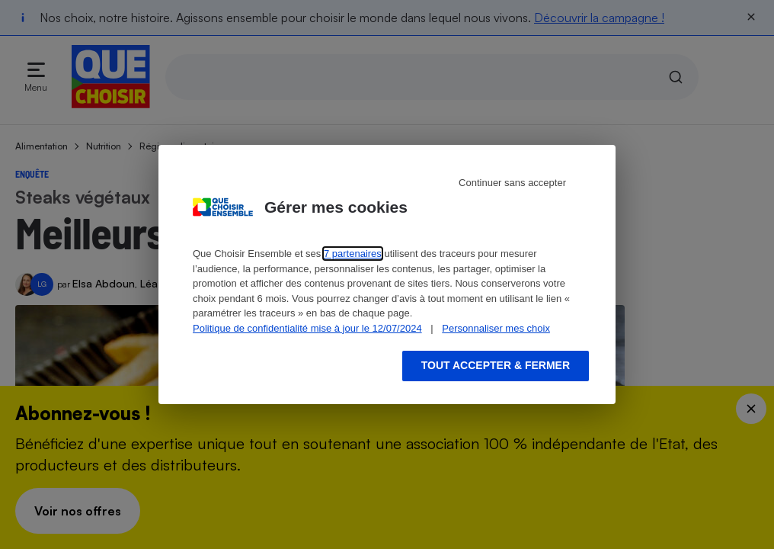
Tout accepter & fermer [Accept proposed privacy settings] (495, 365)
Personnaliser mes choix (496, 328)
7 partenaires (353, 253)
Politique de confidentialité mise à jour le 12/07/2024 (307, 328)
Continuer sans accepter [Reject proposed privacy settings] (512, 182)
